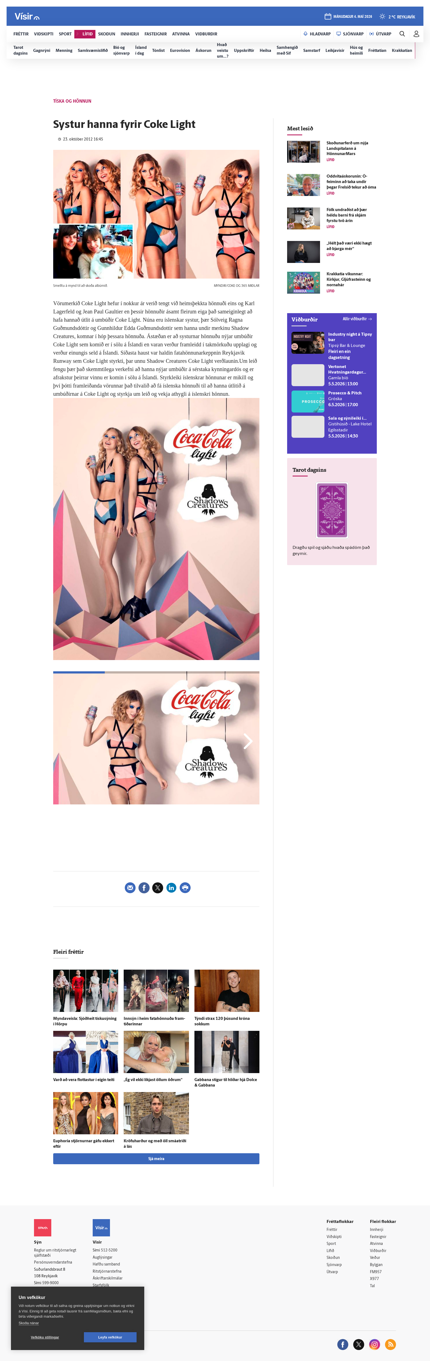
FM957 (376, 1272)
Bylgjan (376, 1265)
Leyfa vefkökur (110, 1337)
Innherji (376, 1230)
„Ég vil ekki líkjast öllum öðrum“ (153, 1080)
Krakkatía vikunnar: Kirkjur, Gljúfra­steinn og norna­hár (349, 279)
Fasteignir (378, 1237)
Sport (331, 1244)
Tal (372, 1286)
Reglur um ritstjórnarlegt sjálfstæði (55, 1253)
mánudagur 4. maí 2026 (352, 16)
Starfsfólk (101, 1286)
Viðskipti (334, 1237)
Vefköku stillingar (45, 1337)
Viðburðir (378, 1251)
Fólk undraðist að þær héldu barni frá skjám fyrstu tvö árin (347, 215)
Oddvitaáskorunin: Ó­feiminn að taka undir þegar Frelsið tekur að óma (351, 182)
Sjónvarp (334, 1265)
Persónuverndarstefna (53, 1263)
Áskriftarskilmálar (108, 1278)
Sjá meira (156, 1159)
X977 (374, 1279)
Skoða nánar (29, 1323)
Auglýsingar (102, 1258)
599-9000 (50, 1283)
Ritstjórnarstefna (107, 1272)
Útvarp (332, 1272)
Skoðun (333, 1258)
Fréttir (332, 1230)
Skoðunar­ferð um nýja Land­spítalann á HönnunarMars (347, 148)
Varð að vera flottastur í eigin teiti (83, 1080)
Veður (375, 1258)
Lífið (330, 1251)
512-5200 (109, 1250)
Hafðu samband (106, 1264)
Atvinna (376, 1244)
